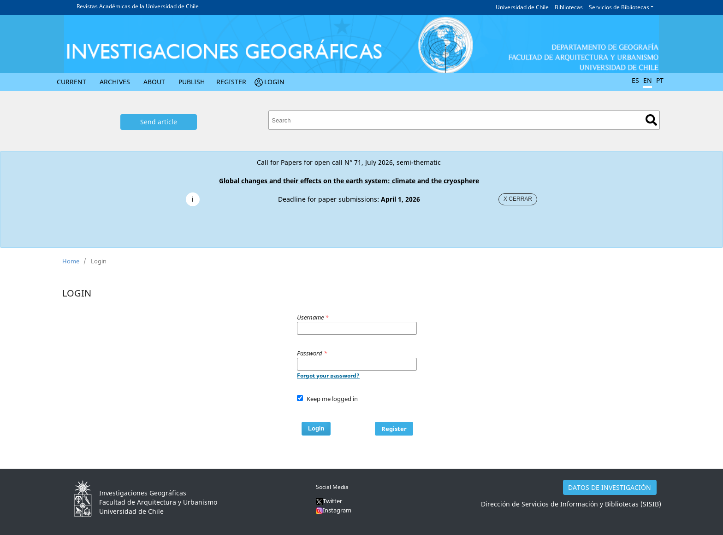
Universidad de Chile (522, 7)
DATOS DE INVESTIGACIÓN (609, 487)
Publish (191, 81)
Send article (158, 121)
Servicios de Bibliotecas (619, 7)
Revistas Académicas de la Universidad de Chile (138, 6)
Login (274, 81)
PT (660, 80)
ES (635, 80)
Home (70, 261)
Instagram (337, 510)
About (154, 81)
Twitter (329, 501)
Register (231, 81)
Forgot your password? (328, 375)
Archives (115, 81)
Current (71, 81)
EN (647, 80)
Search (651, 120)
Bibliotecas (569, 7)
